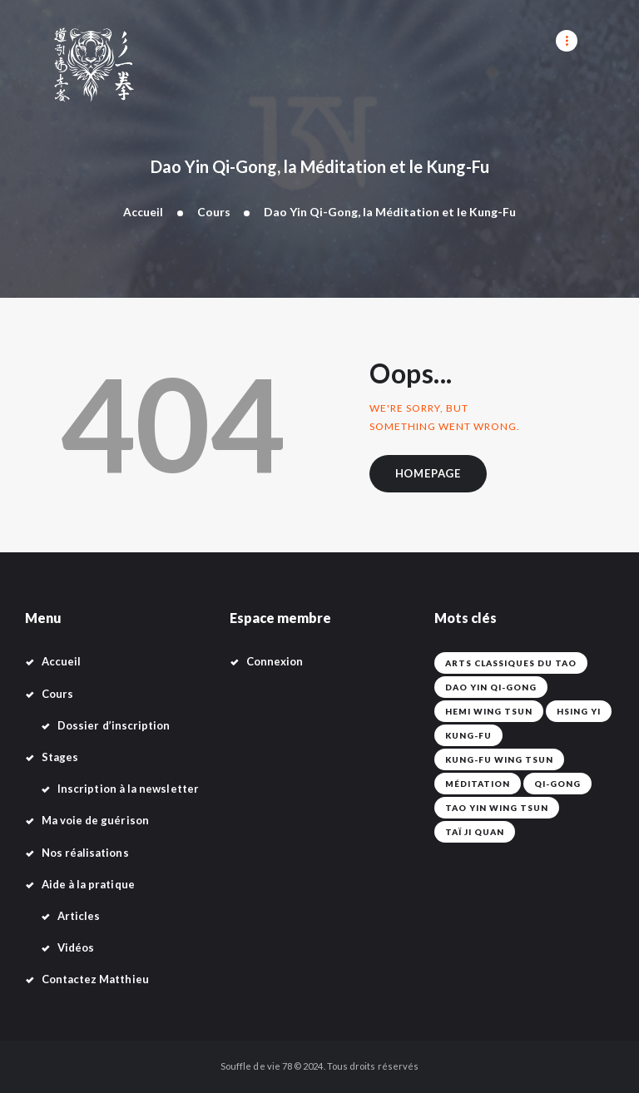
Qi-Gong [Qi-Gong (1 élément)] (557, 784)
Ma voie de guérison (95, 821)
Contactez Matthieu (95, 980)
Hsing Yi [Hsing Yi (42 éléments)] (579, 712)
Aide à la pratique (88, 884)
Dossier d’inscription (113, 725)
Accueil (143, 212)
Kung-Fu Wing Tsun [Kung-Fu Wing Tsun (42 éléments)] (499, 760)
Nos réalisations (85, 852)
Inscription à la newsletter (128, 789)
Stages (60, 757)
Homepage (430, 474)
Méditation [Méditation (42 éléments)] (477, 784)
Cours (213, 212)
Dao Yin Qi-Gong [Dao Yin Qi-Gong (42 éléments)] (491, 688)
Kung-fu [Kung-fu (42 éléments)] (468, 736)
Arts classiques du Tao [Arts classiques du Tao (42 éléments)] (511, 664)
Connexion (275, 662)
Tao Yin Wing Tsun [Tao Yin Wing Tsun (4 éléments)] (496, 809)
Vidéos (75, 948)
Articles (79, 916)
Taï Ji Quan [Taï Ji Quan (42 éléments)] (474, 833)
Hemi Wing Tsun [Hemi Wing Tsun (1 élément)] (488, 712)
